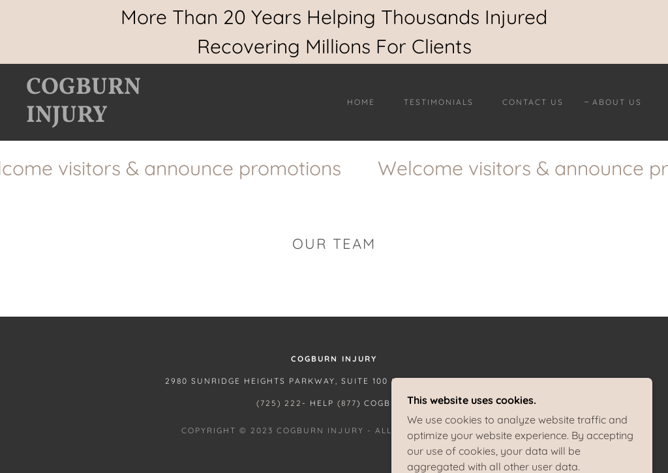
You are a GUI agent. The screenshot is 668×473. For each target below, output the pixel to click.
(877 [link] (347, 403)
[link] (108, 117)
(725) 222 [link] (279, 403)
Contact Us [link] (533, 102)
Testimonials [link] (439, 102)
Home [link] (361, 102)
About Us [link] (617, 102)
